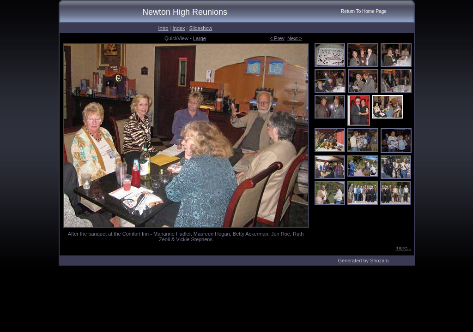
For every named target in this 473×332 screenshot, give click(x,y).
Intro (163, 28)
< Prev (277, 38)
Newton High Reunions (184, 12)
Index (178, 28)
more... (403, 247)
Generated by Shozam (363, 260)
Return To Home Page (364, 11)
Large (199, 38)
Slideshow (200, 28)
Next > (294, 38)
